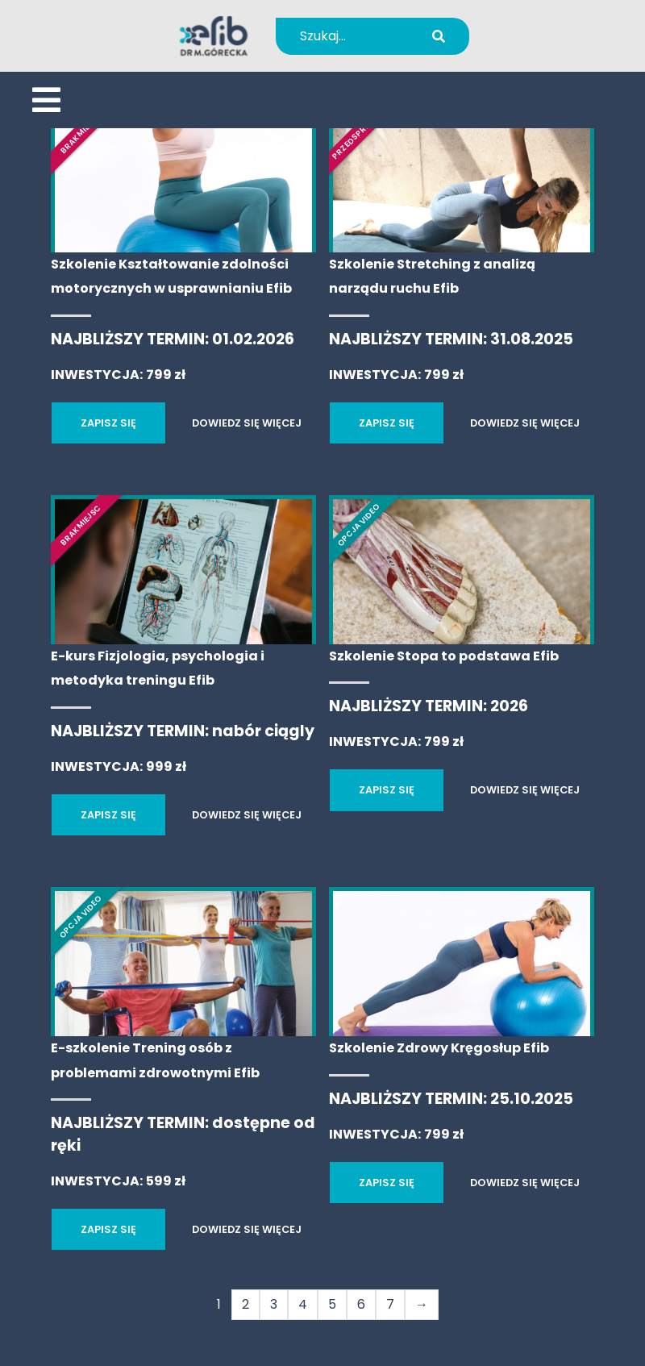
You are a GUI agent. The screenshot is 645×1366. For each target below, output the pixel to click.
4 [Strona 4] (302, 1304)
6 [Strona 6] (361, 1304)
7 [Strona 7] (390, 1304)
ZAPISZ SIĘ (108, 423)
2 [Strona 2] (245, 1304)
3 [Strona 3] (273, 1304)
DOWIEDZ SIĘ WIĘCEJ (247, 423)
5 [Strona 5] (332, 1304)
